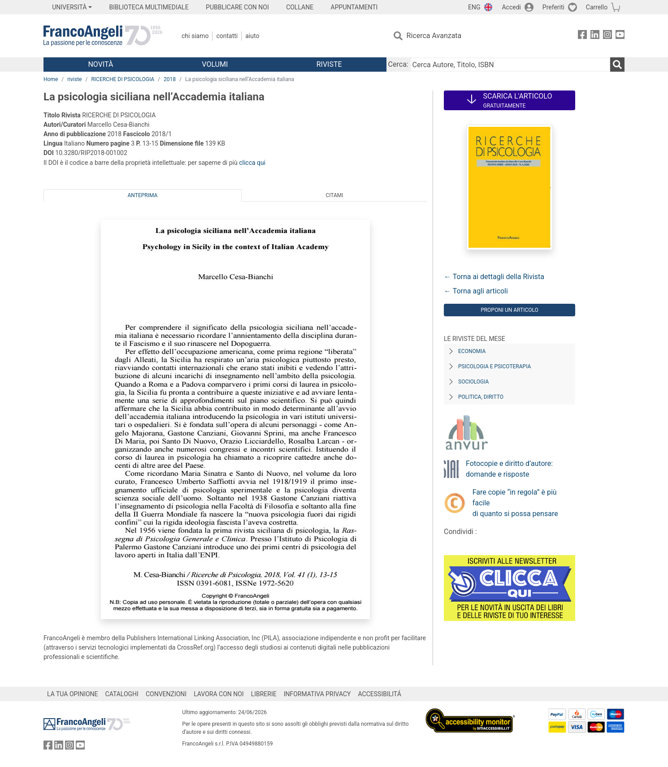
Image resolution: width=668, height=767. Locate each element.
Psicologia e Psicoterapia (494, 366)
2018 (170, 79)
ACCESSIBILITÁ (379, 694)
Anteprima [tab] (143, 195)
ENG (474, 7)
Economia (472, 351)
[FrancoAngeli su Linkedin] (594, 36)
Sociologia (473, 382)
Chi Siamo (195, 35)
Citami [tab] (334, 195)
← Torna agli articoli (476, 291)
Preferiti (553, 7)
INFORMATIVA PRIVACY (317, 694)
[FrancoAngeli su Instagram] (607, 36)
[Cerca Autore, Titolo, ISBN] (510, 64)
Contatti (227, 35)
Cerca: (398, 64)
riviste (74, 79)
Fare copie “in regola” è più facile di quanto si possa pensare (515, 503)
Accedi (511, 7)
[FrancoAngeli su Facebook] (582, 36)
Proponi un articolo (509, 310)
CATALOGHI (122, 694)
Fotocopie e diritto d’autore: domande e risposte (509, 468)
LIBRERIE (264, 694)
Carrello (596, 7)
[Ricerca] (617, 64)
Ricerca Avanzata (434, 35)
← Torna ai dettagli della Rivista (494, 276)
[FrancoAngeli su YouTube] (620, 36)
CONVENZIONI (166, 694)
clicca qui (252, 162)
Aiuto (252, 35)
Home (50, 79)
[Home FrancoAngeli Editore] (102, 35)
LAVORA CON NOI (219, 694)
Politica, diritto (480, 397)
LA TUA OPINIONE (72, 694)
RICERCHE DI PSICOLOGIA (122, 79)
